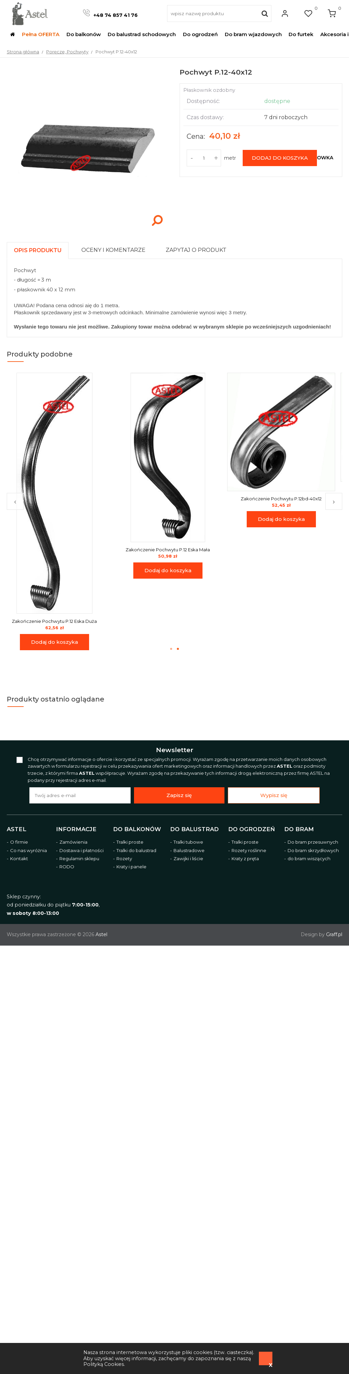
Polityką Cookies (103, 1364)
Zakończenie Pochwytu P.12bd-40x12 (287, 498)
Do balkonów (137, 829)
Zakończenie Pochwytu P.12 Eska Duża (60, 621)
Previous (15, 501)
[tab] (41, 248)
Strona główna (23, 51)
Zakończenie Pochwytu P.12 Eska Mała (174, 549)
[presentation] (38, 250)
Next (333, 501)
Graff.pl (334, 934)
